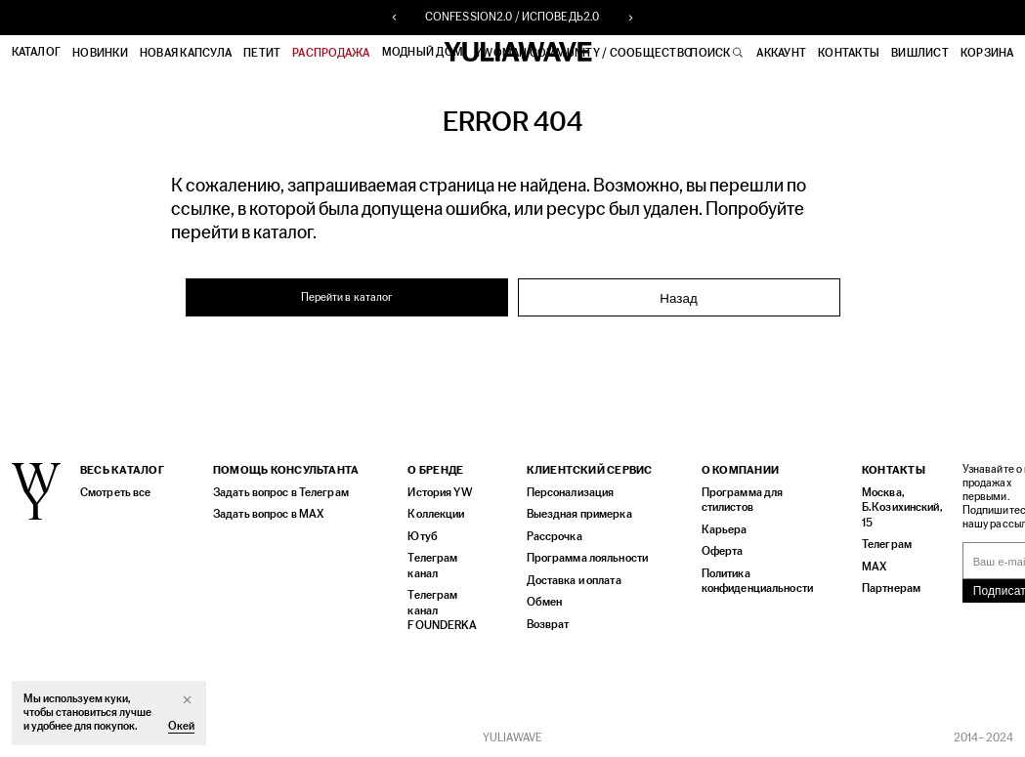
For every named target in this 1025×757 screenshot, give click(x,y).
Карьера (720, 533)
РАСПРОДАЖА (331, 53)
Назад (678, 297)
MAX (867, 569)
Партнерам (884, 590)
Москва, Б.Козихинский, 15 (894, 511)
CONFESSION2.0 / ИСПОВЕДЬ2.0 (512, 17)
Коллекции (434, 518)
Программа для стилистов (738, 504)
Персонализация (566, 496)
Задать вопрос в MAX (266, 518)
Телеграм (880, 547)
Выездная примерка (574, 518)
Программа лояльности (582, 561)
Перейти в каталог (346, 296)
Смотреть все (114, 496)
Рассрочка (551, 539)
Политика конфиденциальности (753, 583)
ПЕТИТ (262, 53)
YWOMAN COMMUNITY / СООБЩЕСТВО (585, 53)
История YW (438, 496)
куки (115, 699)
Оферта (719, 554)
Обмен (541, 604)
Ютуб (420, 539)
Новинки (101, 53)
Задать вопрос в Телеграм (278, 496)
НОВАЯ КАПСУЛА (186, 53)
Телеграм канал (431, 568)
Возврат (544, 625)
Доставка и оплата (571, 582)
